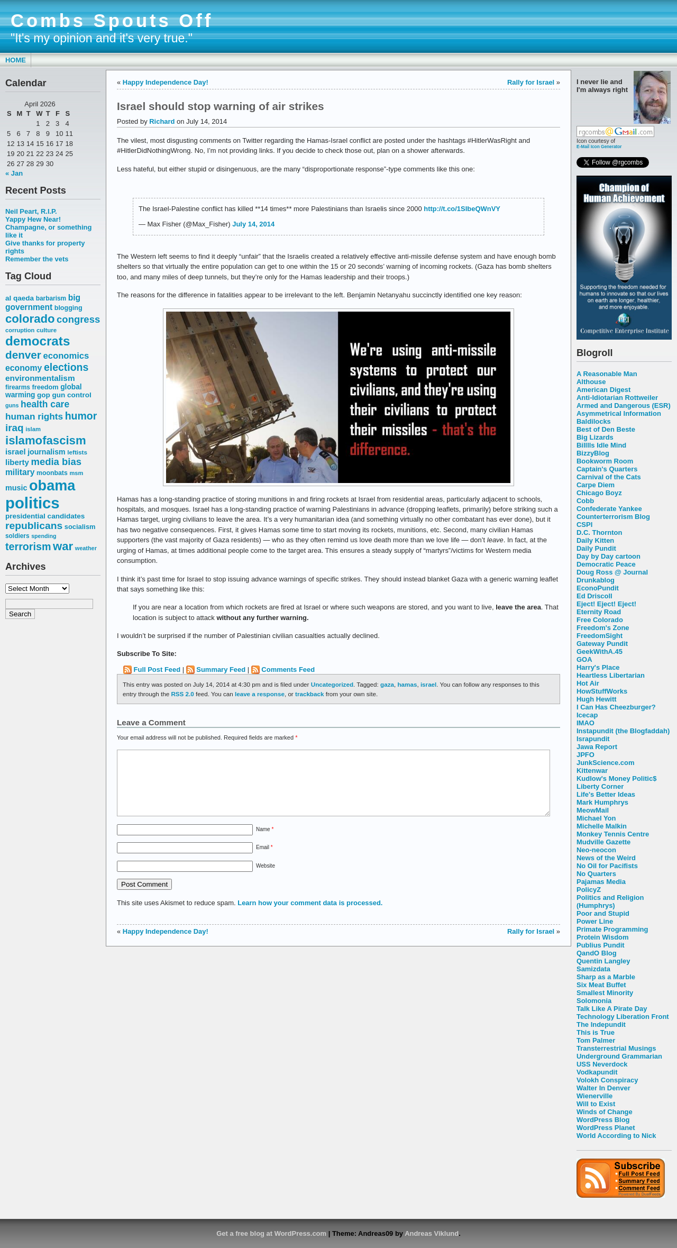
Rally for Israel (530, 82)
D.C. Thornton (599, 532)
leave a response (260, 693)
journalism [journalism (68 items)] (47, 452)
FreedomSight (600, 636)
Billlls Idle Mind (601, 445)
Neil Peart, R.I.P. (31, 211)
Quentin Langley (603, 961)
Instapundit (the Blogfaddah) (623, 731)
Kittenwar (592, 771)
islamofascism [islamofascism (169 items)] (45, 440)
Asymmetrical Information (619, 413)
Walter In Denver (603, 1088)
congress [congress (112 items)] (78, 319)
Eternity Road (599, 612)
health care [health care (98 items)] (45, 404)
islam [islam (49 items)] (33, 429)
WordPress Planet (606, 1128)
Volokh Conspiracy (607, 1080)
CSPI (584, 525)
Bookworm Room (605, 461)
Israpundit (593, 739)
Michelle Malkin (602, 826)
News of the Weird (606, 858)
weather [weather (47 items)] (86, 548)
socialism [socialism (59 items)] (80, 527)
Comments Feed (288, 669)
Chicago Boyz (599, 493)
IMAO (585, 723)
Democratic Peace (606, 564)
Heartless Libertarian (611, 675)
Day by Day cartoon (609, 556)
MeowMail (593, 810)
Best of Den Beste (606, 429)
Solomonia (594, 1001)
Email (264, 860)
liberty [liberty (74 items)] (17, 462)
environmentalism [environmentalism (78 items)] (40, 378)
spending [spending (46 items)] (43, 536)
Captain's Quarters (607, 469)
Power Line (595, 921)
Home (15, 60)
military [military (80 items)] (19, 472)
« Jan (14, 173)
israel (428, 684)
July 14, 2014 (253, 224)
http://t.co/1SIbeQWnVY (462, 209)
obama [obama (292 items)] (52, 485)
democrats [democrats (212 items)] (37, 341)
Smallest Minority (605, 993)
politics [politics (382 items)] (32, 503)
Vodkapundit (597, 1072)
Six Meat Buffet (601, 985)
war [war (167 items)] (63, 546)
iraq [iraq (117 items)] (14, 427)
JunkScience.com (605, 763)
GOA (584, 659)
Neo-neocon (596, 850)
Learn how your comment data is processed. (309, 915)
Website (265, 878)
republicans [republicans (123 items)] (33, 525)
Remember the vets (37, 259)
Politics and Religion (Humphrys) (610, 901)
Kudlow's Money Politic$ (616, 778)
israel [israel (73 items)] (15, 452)
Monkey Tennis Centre (613, 834)
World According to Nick (616, 1136)
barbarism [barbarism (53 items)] (51, 298)
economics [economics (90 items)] (66, 356)
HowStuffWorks (602, 691)
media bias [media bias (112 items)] (56, 461)
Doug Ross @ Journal (612, 572)
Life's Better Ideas (606, 794)
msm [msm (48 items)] (76, 473)
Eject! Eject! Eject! (606, 604)
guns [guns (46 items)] (12, 405)
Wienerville (594, 1096)
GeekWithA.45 (600, 651)
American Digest (603, 390)
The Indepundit (601, 1024)
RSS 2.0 (182, 693)
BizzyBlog (593, 453)
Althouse (591, 382)
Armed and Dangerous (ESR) (624, 405)
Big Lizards (595, 437)
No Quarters (596, 874)
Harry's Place (598, 667)
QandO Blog (597, 953)
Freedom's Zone (603, 628)
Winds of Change (605, 1112)
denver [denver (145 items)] (23, 355)
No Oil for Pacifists (607, 866)
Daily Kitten (595, 540)
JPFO (585, 755)
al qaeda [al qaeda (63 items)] (19, 298)
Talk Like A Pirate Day (612, 1009)
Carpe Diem (596, 485)
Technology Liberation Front (623, 1017)
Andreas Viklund (432, 1233)
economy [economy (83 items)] (23, 367)
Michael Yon (596, 818)
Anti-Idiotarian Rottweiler (617, 398)
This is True (596, 1032)
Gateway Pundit (602, 644)
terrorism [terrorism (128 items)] (28, 546)
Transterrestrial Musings (616, 1048)
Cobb (585, 501)
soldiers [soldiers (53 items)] (17, 536)
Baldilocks (594, 421)
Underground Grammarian (619, 1056)
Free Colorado (600, 620)
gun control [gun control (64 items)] (71, 395)
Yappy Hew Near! (33, 219)
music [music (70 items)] (16, 488)
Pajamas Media (601, 882)
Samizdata (593, 969)
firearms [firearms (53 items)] (17, 387)
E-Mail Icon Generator (599, 146)
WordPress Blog (603, 1120)
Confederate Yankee (609, 509)
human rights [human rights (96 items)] (34, 416)
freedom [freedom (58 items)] (45, 387)
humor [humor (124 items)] (81, 416)
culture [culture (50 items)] (46, 330)
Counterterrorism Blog (613, 517)
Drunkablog (596, 580)
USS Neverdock (602, 1064)
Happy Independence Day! (165, 82)
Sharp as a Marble (606, 977)
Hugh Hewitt (597, 699)
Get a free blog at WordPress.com (271, 1233)
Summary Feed (220, 669)
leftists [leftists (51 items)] (77, 452)
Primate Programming (612, 929)
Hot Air (588, 683)
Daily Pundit (596, 548)
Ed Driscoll (594, 596)
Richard (162, 121)
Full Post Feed (157, 669)
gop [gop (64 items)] (43, 395)
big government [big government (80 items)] (42, 302)
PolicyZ (589, 890)
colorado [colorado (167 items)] (30, 318)
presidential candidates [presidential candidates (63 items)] (45, 516)
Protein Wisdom (602, 937)
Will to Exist (596, 1104)
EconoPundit (598, 588)
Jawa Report (597, 747)
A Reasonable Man (607, 374)
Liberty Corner (600, 786)
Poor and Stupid (603, 913)
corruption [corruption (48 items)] (19, 330)
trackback (309, 693)
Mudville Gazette (603, 842)
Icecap (587, 715)
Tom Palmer (596, 1040)
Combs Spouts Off (112, 21)
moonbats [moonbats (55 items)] (52, 473)
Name (264, 842)
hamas (407, 684)
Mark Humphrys (602, 802)
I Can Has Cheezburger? (616, 707)
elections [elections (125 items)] (66, 367)
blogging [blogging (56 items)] (68, 308)
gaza (387, 684)
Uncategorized (332, 684)
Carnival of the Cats (609, 477)
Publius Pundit (601, 945)
